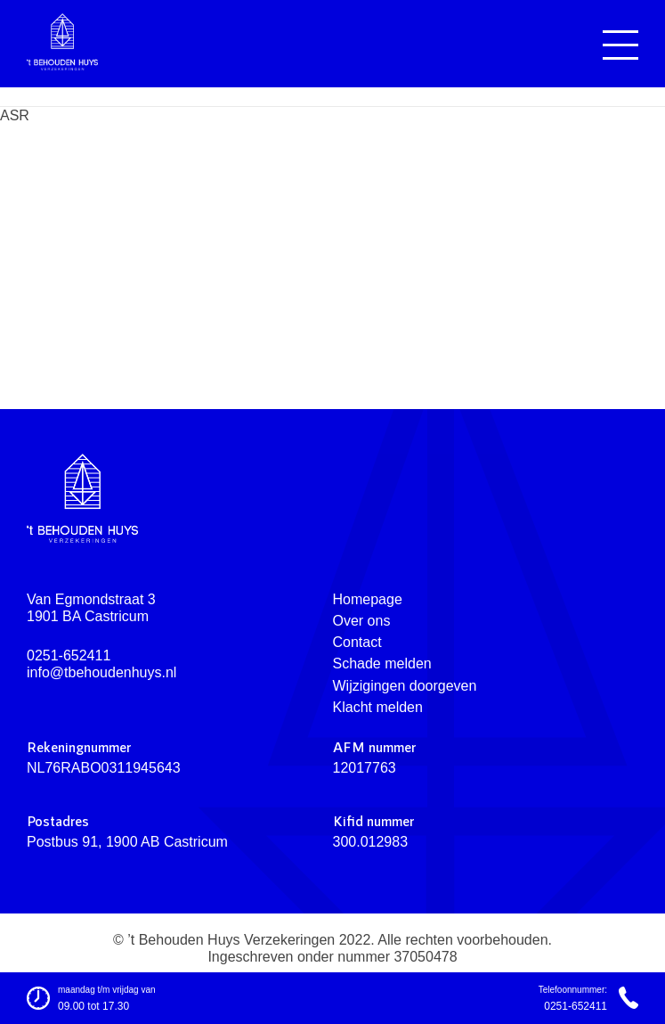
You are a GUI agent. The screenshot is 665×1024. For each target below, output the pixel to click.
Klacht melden (378, 707)
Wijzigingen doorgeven (405, 685)
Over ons (362, 620)
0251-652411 (68, 655)
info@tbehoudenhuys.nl (101, 672)
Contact (357, 642)
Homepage (367, 599)
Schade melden (382, 663)
